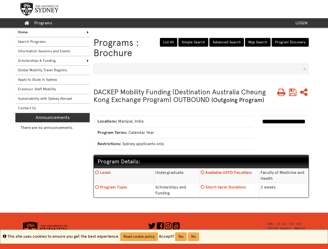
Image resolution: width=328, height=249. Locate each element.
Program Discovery (290, 42)
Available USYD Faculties (228, 172)
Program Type (113, 187)
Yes (180, 236)
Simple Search (193, 42)
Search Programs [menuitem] (32, 41)
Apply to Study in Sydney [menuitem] (37, 79)
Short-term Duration (225, 187)
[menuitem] (52, 32)
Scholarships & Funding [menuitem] (37, 60)
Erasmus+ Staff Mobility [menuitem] (37, 89)
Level (104, 172)
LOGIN (301, 23)
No (193, 236)
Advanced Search (227, 42)
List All (168, 42)
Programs (43, 23)
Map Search (257, 42)
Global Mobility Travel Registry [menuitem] (42, 70)
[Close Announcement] (304, 69)
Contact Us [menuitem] (27, 108)
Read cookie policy (139, 236)
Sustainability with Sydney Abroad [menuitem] (45, 98)
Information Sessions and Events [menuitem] (44, 51)
